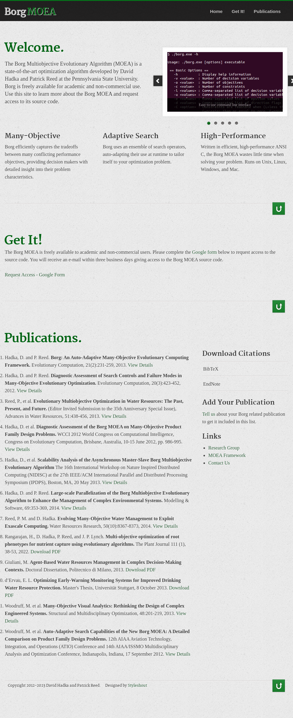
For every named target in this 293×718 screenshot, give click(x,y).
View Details (140, 365)
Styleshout (137, 685)
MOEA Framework (227, 455)
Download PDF (45, 551)
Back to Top (278, 208)
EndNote (211, 384)
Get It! (238, 11)
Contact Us (219, 462)
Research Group (224, 447)
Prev (157, 81)
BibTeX (210, 368)
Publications (267, 11)
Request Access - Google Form (35, 274)
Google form (204, 252)
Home (216, 11)
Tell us (208, 414)
